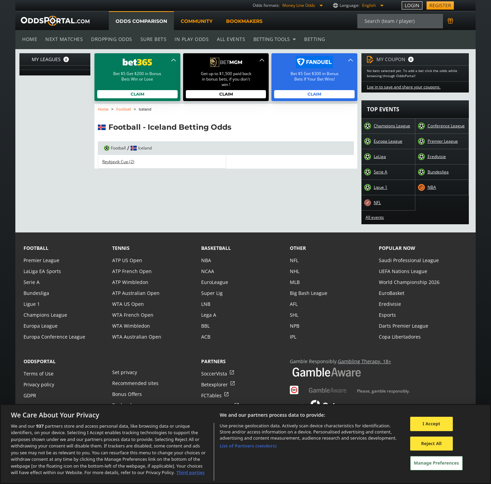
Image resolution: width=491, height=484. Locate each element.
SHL (294, 315)
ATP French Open (131, 271)
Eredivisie (437, 156)
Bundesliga (438, 172)
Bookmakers (244, 21)
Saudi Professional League (408, 260)
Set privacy (124, 372)
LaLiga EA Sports (42, 271)
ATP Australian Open (135, 293)
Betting (311, 39)
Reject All (431, 443)
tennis (121, 248)
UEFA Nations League (402, 271)
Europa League (388, 141)
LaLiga (380, 156)
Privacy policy (39, 384)
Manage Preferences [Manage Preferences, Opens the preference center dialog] (436, 463)
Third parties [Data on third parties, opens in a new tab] (190, 472)
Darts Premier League (403, 326)
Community (196, 21)
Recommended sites (134, 383)
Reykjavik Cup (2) (118, 162)
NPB (294, 326)
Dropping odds (110, 39)
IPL (293, 336)
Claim (138, 94)
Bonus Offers (127, 394)
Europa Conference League (54, 336)
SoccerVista (213, 373)
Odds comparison (141, 21)
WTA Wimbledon (130, 326)
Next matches (63, 39)
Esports (387, 315)
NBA (432, 187)
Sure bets (152, 39)
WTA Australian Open (136, 336)
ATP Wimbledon (130, 282)
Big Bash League (308, 293)
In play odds (190, 39)
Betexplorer (214, 384)
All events (229, 39)
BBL (205, 326)
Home (29, 39)
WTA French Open (132, 315)
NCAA (207, 271)
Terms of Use (38, 373)
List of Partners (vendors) (248, 446)
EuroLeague (214, 282)
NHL (294, 271)
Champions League (392, 126)
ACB (205, 336)
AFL (294, 304)
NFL (377, 202)
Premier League (443, 141)
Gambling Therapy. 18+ (362, 361)
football (36, 248)
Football (124, 109)
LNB (205, 304)
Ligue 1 (380, 187)
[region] (245, 444)
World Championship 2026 (408, 282)
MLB (295, 282)
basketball (216, 248)
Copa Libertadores (399, 336)
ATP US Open (127, 260)
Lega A (208, 315)
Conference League (446, 126)
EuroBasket (391, 293)
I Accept (431, 424)
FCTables (211, 395)
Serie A (380, 172)
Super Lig (211, 293)
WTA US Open (127, 304)
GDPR (30, 395)
